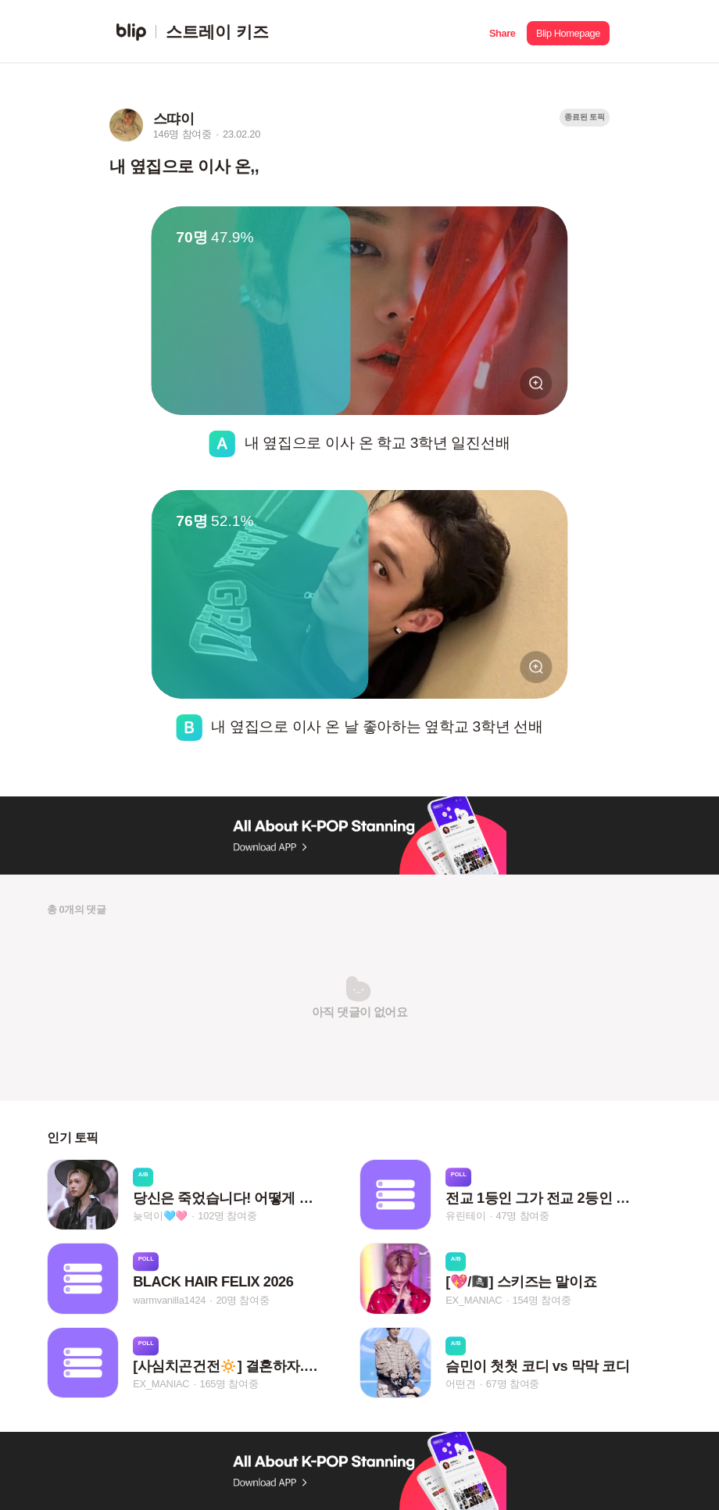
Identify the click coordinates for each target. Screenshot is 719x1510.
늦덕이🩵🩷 (160, 1216)
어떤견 (460, 1384)
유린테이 (465, 1216)
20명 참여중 (242, 1300)
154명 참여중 (542, 1300)
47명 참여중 (522, 1216)
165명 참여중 (229, 1384)
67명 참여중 (512, 1384)
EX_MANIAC (473, 1300)
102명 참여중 (227, 1216)
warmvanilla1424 (169, 1300)
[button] (502, 31)
